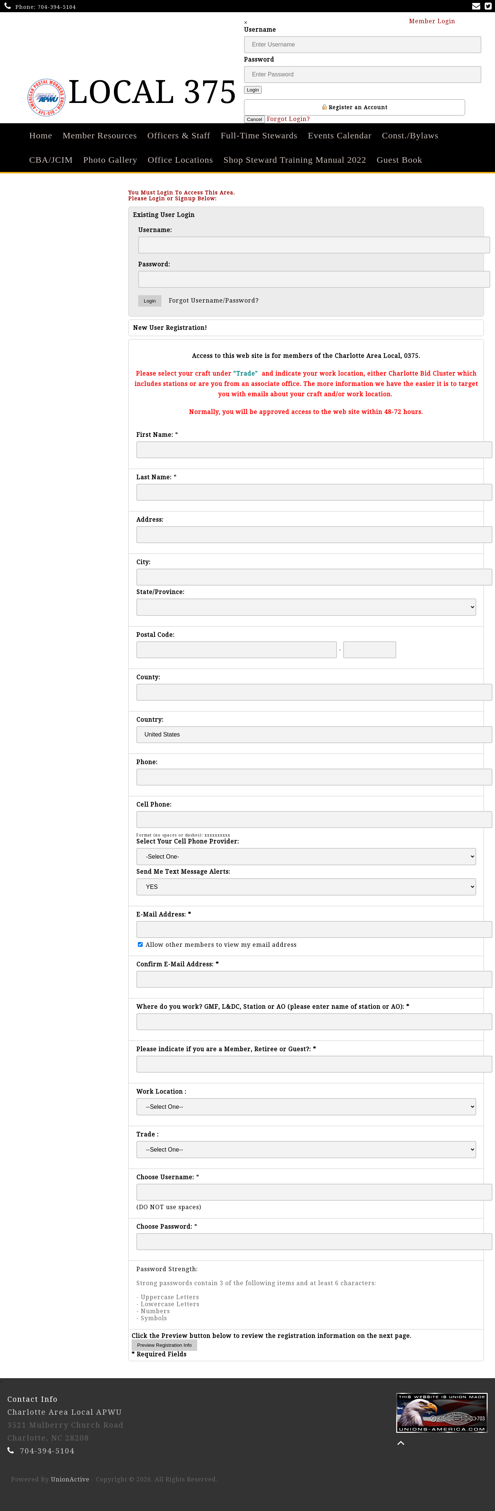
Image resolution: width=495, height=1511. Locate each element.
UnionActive (70, 1479)
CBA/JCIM (51, 160)
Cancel (254, 119)
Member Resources (100, 135)
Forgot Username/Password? (214, 300)
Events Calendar (340, 135)
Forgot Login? (288, 119)
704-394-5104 (57, 7)
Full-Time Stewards (259, 135)
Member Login (435, 21)
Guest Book (399, 160)
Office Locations (180, 160)
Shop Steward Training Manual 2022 (294, 160)
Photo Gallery (110, 160)
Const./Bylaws (410, 135)
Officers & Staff (178, 135)
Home (40, 135)
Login (253, 90)
